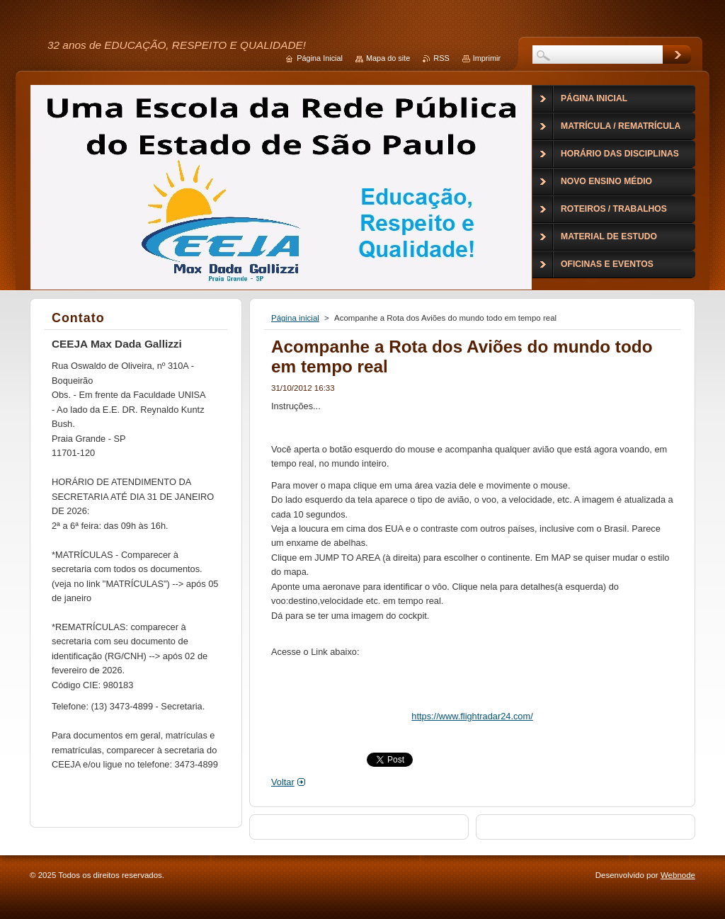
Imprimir (487, 58)
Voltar (283, 782)
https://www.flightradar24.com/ (471, 716)
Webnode (678, 875)
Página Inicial (320, 58)
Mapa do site (388, 58)
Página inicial (295, 318)
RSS (441, 58)
